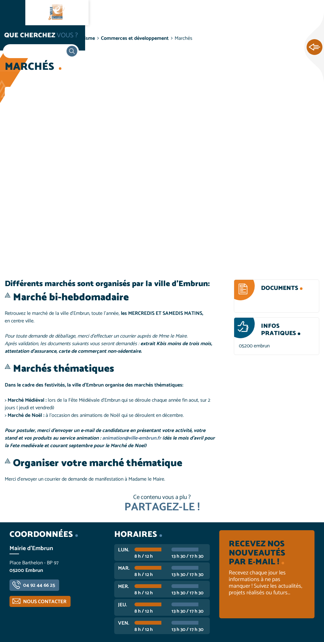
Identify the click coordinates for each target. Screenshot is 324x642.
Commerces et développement (135, 38)
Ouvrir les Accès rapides (314, 47)
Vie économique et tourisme (63, 38)
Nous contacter (44, 601)
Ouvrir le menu (12, 12)
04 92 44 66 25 (39, 585)
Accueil (17, 38)
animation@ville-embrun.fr (132, 438)
